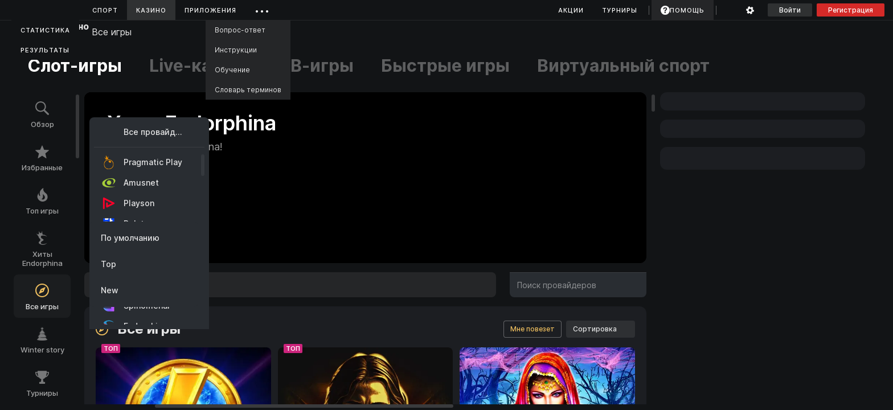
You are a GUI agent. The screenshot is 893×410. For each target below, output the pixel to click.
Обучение (232, 69)
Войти (790, 10)
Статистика (45, 30)
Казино (151, 10)
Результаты (45, 50)
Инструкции (236, 50)
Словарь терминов (248, 89)
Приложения (210, 10)
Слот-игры (74, 65)
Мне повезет (532, 329)
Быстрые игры (445, 65)
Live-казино (200, 65)
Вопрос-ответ (240, 30)
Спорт (105, 10)
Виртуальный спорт (623, 65)
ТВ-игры (316, 65)
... (262, 8)
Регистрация (850, 10)
